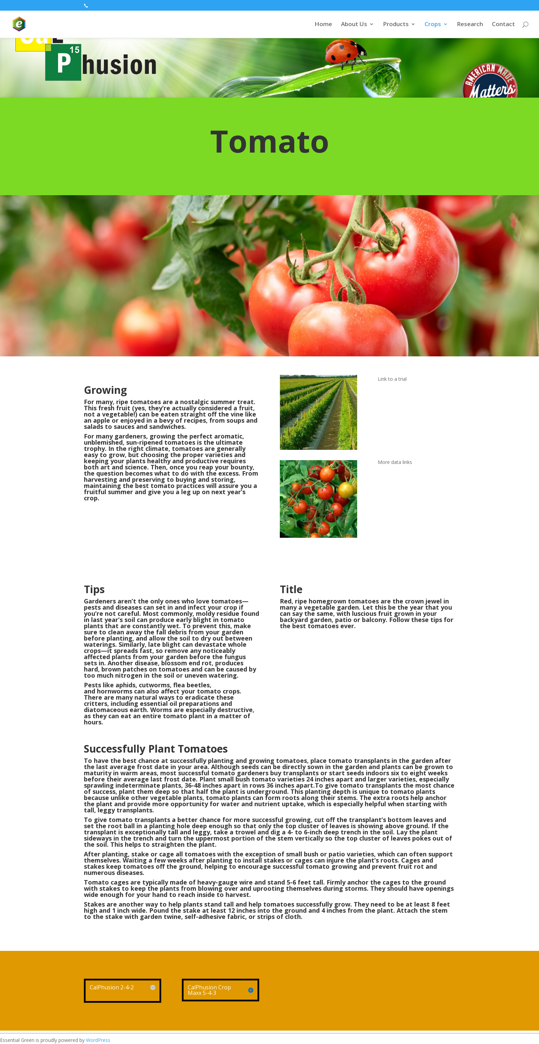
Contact (503, 25)
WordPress (98, 1040)
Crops (433, 25)
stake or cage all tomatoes (173, 854)
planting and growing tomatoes (257, 760)
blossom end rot (186, 663)
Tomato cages (106, 882)
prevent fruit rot (398, 866)
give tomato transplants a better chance (157, 819)
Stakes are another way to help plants (143, 904)
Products (396, 25)
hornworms (114, 691)
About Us (354, 25)
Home (323, 25)
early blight (193, 619)
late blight (164, 644)
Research (470, 25)
